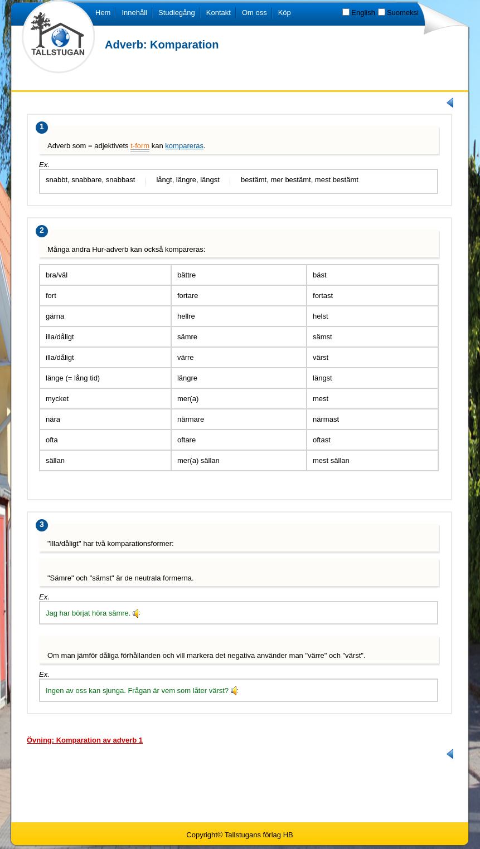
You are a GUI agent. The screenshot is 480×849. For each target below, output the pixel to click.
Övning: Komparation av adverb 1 (85, 740)
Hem (102, 12)
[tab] (85, 740)
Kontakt (218, 12)
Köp (284, 12)
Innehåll (134, 12)
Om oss (254, 12)
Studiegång (176, 12)
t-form (139, 146)
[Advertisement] (240, 790)
